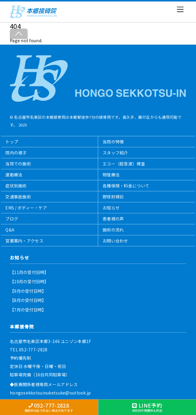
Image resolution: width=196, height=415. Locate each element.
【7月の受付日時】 (28, 310)
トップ (11, 142)
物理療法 (111, 175)
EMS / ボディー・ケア (26, 208)
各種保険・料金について (126, 186)
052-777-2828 (49, 407)
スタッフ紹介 (115, 153)
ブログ (11, 219)
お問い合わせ (115, 241)
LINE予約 (147, 407)
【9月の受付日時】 (28, 291)
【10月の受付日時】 (29, 281)
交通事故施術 (18, 197)
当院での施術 (18, 164)
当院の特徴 (113, 142)
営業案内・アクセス (24, 241)
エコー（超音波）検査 (124, 164)
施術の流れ (113, 230)
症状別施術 (15, 186)
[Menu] (180, 9)
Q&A (9, 230)
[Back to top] (19, 34)
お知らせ (111, 208)
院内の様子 (15, 153)
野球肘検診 (113, 197)
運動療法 (13, 175)
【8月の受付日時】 (28, 300)
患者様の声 (113, 219)
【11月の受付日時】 (29, 272)
